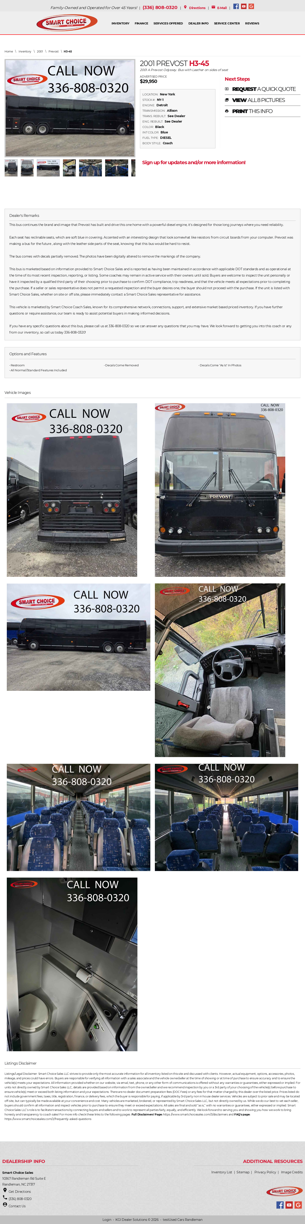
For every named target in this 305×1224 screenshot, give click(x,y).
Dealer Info (198, 23)
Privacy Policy (265, 1172)
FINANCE (141, 23)
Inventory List (221, 1172)
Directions (194, 8)
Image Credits (292, 1172)
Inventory (25, 51)
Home (9, 51)
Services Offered (168, 23)
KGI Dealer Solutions (131, 1220)
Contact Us (17, 1206)
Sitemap (243, 1172)
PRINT (248, 111)
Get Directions (20, 1192)
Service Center (227, 23)
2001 (40, 51)
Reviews (252, 23)
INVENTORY (120, 23)
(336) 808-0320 (160, 7)
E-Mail (219, 8)
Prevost (54, 51)
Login (106, 1220)
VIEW (255, 100)
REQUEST (260, 89)
